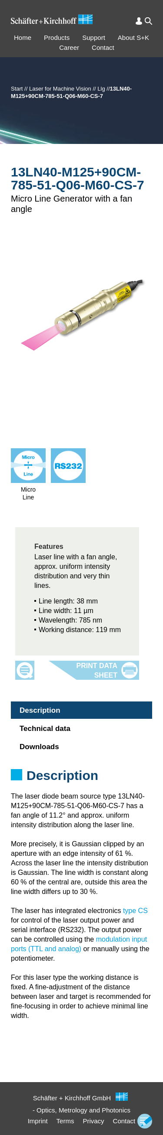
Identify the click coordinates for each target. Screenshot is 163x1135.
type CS (135, 910)
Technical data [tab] (45, 728)
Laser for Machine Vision (60, 88)
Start (17, 88)
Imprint (38, 1121)
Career (69, 47)
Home (22, 37)
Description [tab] (40, 710)
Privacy (93, 1121)
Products (57, 37)
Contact (103, 47)
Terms (65, 1121)
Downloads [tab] (39, 747)
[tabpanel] (81, 787)
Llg (101, 88)
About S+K (133, 37)
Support (93, 37)
